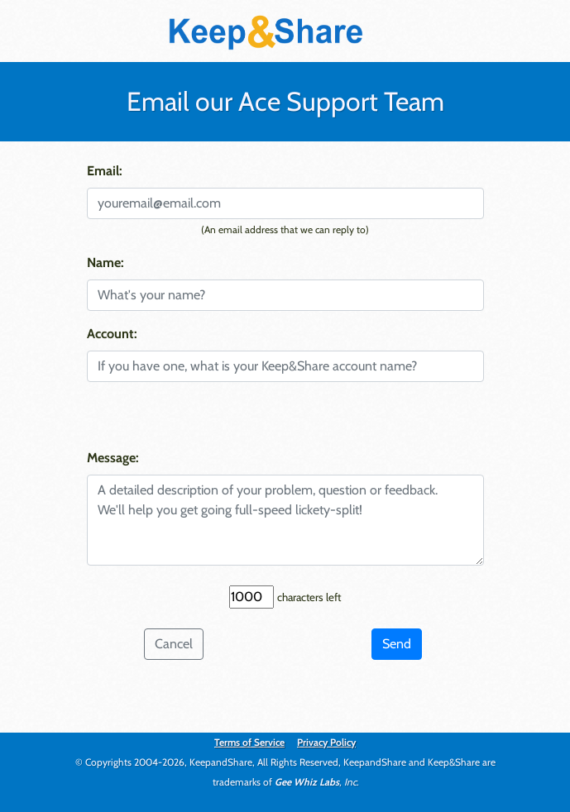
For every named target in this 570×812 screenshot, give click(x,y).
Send (396, 644)
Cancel (174, 644)
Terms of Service (249, 742)
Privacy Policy (326, 742)
